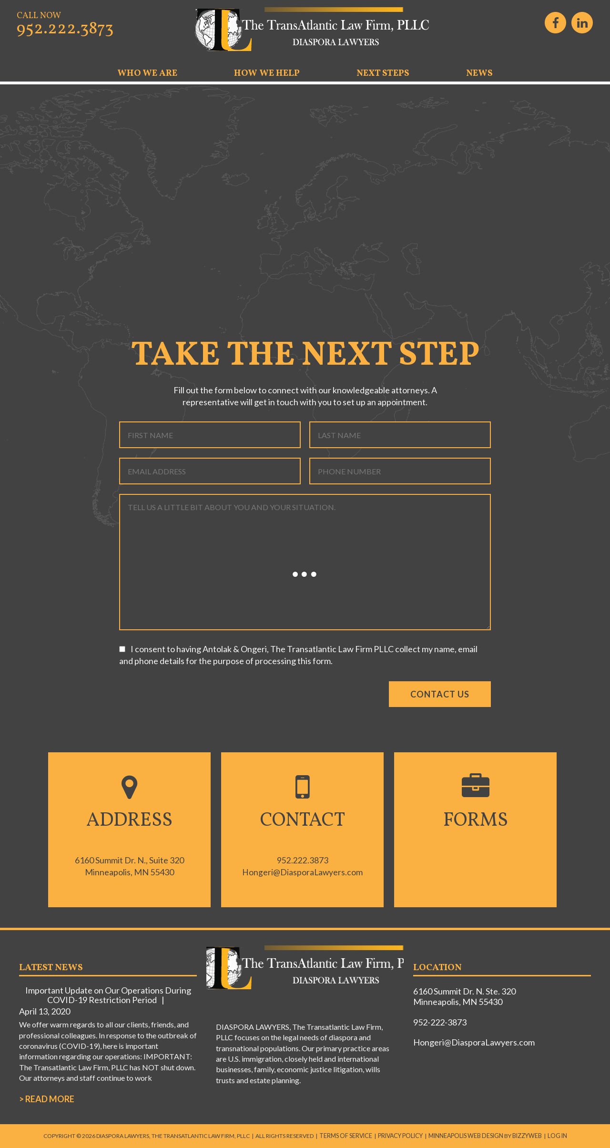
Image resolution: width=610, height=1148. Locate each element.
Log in (553, 1135)
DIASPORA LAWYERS (305, 29)
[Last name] (400, 434)
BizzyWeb (524, 1135)
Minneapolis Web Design (464, 1135)
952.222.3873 (65, 29)
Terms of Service (349, 1135)
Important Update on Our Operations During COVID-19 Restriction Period (108, 995)
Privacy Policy (401, 1135)
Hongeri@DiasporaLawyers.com (302, 872)
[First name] (210, 434)
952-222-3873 (440, 1022)
